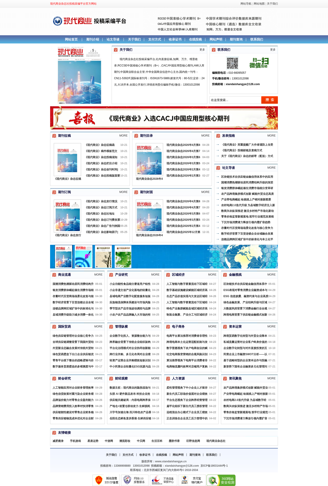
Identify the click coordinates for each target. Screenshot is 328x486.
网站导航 (246, 3)
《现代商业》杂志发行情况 (101, 201)
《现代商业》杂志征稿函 (100, 145)
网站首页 (71, 39)
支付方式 (154, 39)
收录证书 (175, 39)
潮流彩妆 (124, 441)
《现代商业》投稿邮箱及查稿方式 (241, 150)
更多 (202, 49)
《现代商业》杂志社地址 (100, 213)
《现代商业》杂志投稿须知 (101, 157)
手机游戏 (75, 441)
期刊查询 (236, 39)
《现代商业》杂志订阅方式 (101, 207)
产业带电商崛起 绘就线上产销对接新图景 (246, 199)
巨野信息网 (193, 441)
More (123, 135)
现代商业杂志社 (216, 441)
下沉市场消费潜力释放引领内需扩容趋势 (245, 222)
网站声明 (216, 39)
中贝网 (141, 441)
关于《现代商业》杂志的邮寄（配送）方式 (247, 156)
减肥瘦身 (58, 441)
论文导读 (113, 39)
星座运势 (92, 441)
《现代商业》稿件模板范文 (101, 151)
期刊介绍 (92, 39)
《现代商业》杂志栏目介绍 (101, 163)
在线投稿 (195, 39)
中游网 (109, 441)
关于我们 (272, 3)
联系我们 (256, 39)
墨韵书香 (174, 441)
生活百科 (156, 441)
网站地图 (259, 3)
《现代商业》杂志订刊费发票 (102, 219)
